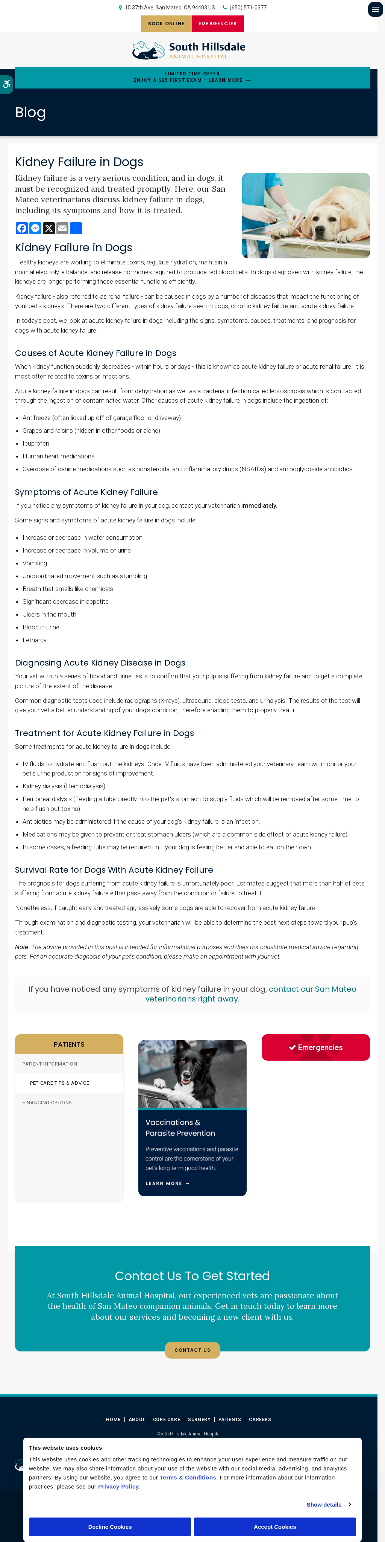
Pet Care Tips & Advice (59, 1083)
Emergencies (220, 23)
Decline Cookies (110, 1527)
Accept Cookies (275, 1527)
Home (113, 1419)
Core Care (166, 1419)
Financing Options (47, 1102)
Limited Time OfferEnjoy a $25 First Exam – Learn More (188, 77)
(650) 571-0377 (248, 8)
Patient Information (50, 1064)
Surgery (199, 1419)
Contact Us (192, 1350)
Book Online (164, 23)
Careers (260, 1419)
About (137, 1419)
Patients (229, 1419)
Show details (324, 1504)
